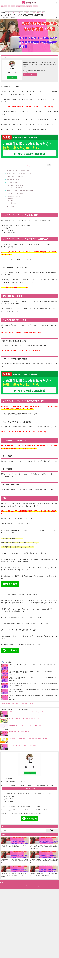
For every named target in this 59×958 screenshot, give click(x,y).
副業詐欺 (38, 12)
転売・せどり (29, 6)
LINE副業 (7, 12)
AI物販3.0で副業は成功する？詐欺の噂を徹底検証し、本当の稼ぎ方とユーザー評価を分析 (17, 703)
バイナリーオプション (20, 6)
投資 (5, 6)
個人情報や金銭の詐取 (13, 203)
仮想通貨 (13, 6)
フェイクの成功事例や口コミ (14, 182)
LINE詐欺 (12, 12)
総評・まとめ (10, 206)
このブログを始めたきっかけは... (29, 788)
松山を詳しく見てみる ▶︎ (30, 74)
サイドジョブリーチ (19, 12)
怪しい (43, 12)
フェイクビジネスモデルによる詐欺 (16, 193)
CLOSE (49, 164)
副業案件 (2, 12)
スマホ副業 (26, 12)
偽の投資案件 (11, 198)
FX (8, 6)
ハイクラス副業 (32, 12)
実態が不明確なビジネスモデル (15, 176)
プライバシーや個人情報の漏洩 (15, 187)
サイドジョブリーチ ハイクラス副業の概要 (18, 170)
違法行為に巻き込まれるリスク (15, 185)
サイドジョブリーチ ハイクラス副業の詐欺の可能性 (20, 190)
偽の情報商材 (11, 200)
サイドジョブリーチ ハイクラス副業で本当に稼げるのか (21, 173)
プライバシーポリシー (9, 882)
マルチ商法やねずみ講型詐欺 (14, 196)
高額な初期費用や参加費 (13, 179)
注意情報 (35, 6)
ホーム (1, 882)
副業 (2, 6)
